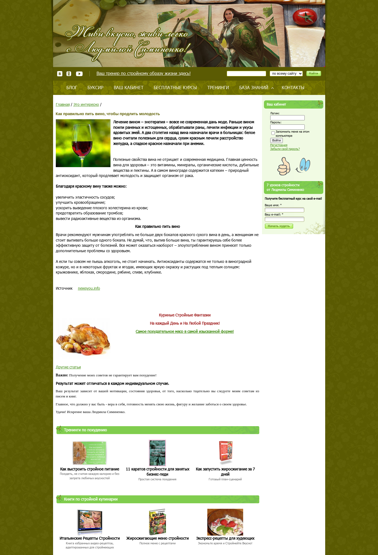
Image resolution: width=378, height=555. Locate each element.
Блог (71, 87)
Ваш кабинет (128, 87)
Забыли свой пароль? (285, 148)
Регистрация (278, 145)
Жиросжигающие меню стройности (157, 538)
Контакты (293, 87)
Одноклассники (69, 73)
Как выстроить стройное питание (89, 469)
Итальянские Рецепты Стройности (90, 538)
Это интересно (86, 104)
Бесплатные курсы (175, 87)
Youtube (79, 73)
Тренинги (218, 87)
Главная (63, 104)
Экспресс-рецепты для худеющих (225, 538)
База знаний (253, 87)
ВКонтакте (59, 73)
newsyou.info (89, 288)
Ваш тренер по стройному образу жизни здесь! (144, 73)
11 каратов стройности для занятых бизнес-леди (157, 471)
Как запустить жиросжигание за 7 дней (225, 471)
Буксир (95, 87)
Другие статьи (68, 367)
